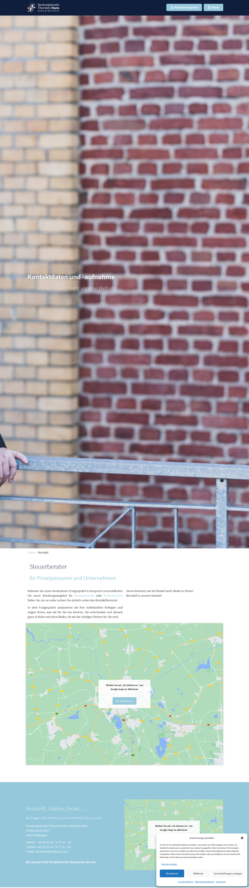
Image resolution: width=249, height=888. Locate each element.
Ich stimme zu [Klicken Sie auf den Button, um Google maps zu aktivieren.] (124, 701)
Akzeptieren (172, 873)
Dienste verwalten (169, 864)
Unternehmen (113, 596)
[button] (242, 838)
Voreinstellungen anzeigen (228, 873)
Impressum (221, 881)
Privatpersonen (85, 596)
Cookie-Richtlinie (185, 881)
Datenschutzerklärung (204, 881)
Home (32, 552)
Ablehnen (198, 873)
